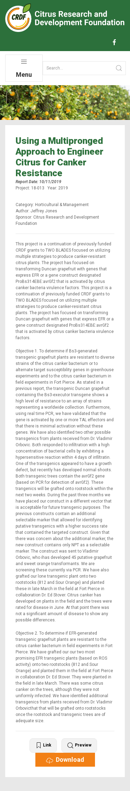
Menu (24, 68)
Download (65, 760)
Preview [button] (79, 745)
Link (43, 745)
